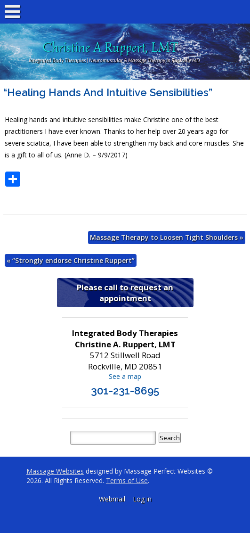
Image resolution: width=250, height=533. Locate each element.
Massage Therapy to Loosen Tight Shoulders (166, 237)
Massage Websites (55, 471)
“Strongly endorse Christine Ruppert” (71, 260)
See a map (125, 376)
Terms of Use (127, 480)
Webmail (112, 498)
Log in (142, 498)
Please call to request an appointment (125, 292)
